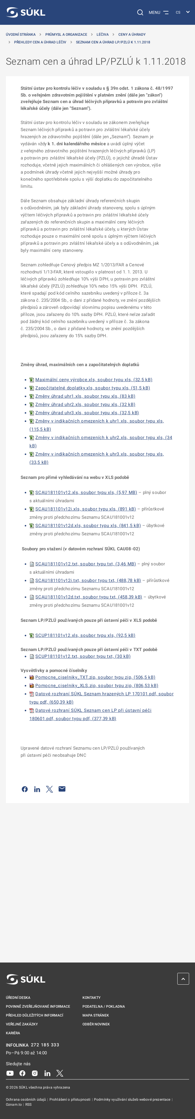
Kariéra (13, 1033)
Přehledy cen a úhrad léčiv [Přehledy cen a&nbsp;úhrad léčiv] (40, 42)
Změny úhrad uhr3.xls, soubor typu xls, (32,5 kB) (87, 412)
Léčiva (103, 34)
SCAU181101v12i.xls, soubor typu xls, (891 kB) (85, 509)
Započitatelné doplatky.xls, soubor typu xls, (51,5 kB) (92, 388)
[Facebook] (22, 1073)
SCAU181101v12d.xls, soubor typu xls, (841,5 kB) (88, 525)
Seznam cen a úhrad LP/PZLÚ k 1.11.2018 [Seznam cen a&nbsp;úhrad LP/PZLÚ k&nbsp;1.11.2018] (113, 42)
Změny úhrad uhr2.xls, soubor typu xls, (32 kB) (85, 404)
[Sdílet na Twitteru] (49, 789)
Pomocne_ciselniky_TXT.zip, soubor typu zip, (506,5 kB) (95, 677)
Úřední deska (18, 998)
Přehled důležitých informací (34, 1015)
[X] (60, 1073)
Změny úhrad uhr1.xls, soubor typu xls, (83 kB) (85, 396)
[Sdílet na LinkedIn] (37, 789)
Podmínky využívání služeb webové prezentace (132, 1099)
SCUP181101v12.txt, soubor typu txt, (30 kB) (82, 656)
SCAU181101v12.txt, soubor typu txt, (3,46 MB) (85, 564)
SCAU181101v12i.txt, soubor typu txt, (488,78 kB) (88, 580)
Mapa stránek (95, 1015)
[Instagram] (35, 1073)
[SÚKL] (25, 12)
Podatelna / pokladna (103, 1006)
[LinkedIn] (47, 1073)
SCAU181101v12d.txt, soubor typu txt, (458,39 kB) (88, 597)
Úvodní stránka (21, 34)
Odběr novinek (96, 1024)
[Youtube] (10, 1073)
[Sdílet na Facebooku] (25, 789)
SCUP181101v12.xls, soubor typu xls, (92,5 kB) (85, 635)
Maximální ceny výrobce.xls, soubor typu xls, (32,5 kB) (94, 379)
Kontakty (91, 998)
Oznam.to (14, 1104)
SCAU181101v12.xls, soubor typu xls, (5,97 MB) (86, 492)
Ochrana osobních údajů (26, 1099)
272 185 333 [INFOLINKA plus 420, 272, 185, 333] (45, 1045)
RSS (28, 1104)
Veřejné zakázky (22, 1024)
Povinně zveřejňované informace (38, 1006)
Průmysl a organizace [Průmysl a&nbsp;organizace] (66, 34)
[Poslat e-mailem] (62, 789)
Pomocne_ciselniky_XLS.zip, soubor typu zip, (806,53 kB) (96, 685)
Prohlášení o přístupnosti (70, 1099)
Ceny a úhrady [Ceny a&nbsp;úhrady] (132, 34)
